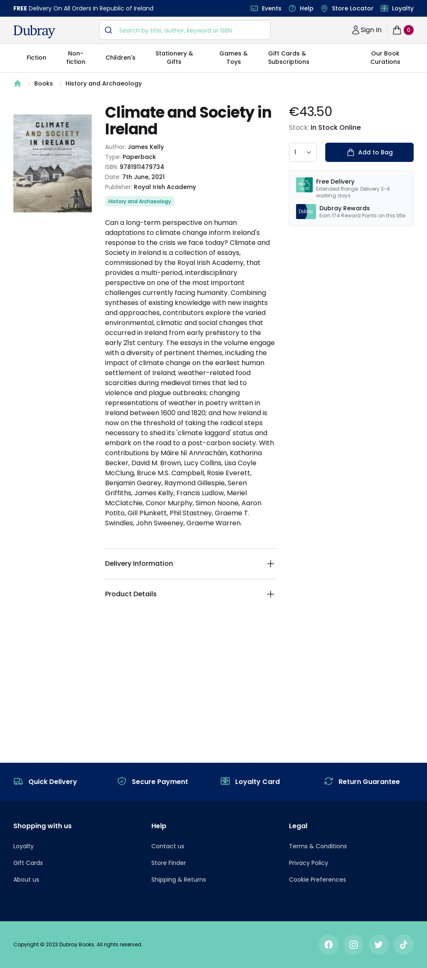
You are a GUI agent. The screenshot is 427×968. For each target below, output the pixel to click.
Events (271, 8)
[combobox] (185, 30)
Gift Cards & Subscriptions (288, 57)
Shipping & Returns (178, 879)
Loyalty (403, 8)
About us (26, 879)
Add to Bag (370, 152)
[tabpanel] (52, 163)
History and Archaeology (103, 83)
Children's (120, 57)
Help (307, 8)
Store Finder (168, 863)
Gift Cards (28, 863)
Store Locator (353, 8)
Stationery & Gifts (174, 57)
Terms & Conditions (318, 846)
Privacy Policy (308, 863)
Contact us (167, 846)
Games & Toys (233, 57)
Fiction (36, 57)
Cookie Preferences (317, 879)
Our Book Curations (385, 57)
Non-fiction (75, 57)
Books (43, 83)
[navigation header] (34, 31)
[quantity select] (303, 152)
